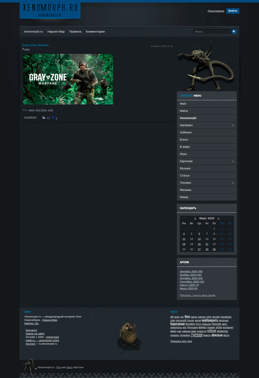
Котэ (198, 323)
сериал (174, 335)
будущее (192, 327)
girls (209, 316)
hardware (226, 316)
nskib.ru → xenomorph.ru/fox (42, 340)
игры (27, 49)
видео (202, 327)
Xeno (70, 367)
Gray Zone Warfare (35, 45)
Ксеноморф (50, 10)
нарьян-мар (189, 331)
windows (224, 320)
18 (183, 244)
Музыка (185, 168)
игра (50, 110)
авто (224, 323)
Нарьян (206, 323)
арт (184, 327)
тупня (196, 334)
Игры (183, 154)
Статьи (184, 175)
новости (202, 331)
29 (214, 249)
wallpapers (210, 320)
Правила (75, 31)
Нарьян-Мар (56, 31)
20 (199, 244)
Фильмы (185, 189)
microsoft (181, 320)
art (172, 316)
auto (176, 316)
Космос (190, 323)
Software (186, 132)
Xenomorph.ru (33, 31)
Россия (216, 323)
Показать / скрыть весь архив (197, 295)
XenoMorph (30, 117)
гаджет (211, 327)
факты (207, 335)
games (202, 316)
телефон (185, 335)
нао (179, 331)
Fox (58, 367)
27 (199, 249)
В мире (185, 146)
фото (226, 335)
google (216, 316)
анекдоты (176, 327)
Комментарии (95, 31)
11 (183, 238)
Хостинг (30, 343)
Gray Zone (41, 110)
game (31, 110)
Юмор (184, 197)
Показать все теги (181, 341)
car (182, 316)
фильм (217, 335)
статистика (52, 336)
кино (173, 331)
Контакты (31, 330)
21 (206, 244)
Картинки (177, 323)
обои (211, 330)
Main (183, 103)
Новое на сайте (35, 333)
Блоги (184, 139)
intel (172, 320)
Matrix (184, 110)
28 (206, 249)
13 (199, 238)
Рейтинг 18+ (31, 323)
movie (190, 320)
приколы (222, 331)
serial (198, 320)
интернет (228, 327)
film (187, 316)
